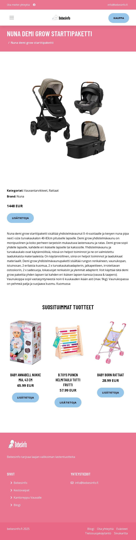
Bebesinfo (20, 483)
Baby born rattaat (110, 375)
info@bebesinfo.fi (118, 4)
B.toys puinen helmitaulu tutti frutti (68, 380)
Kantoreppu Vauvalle (28, 497)
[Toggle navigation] (11, 17)
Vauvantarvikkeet (35, 191)
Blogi (17, 505)
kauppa (119, 18)
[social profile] (34, 4)
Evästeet (122, 529)
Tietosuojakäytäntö (98, 533)
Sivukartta (121, 533)
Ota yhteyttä (105, 529)
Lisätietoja (20, 218)
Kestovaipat (21, 490)
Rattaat (54, 191)
